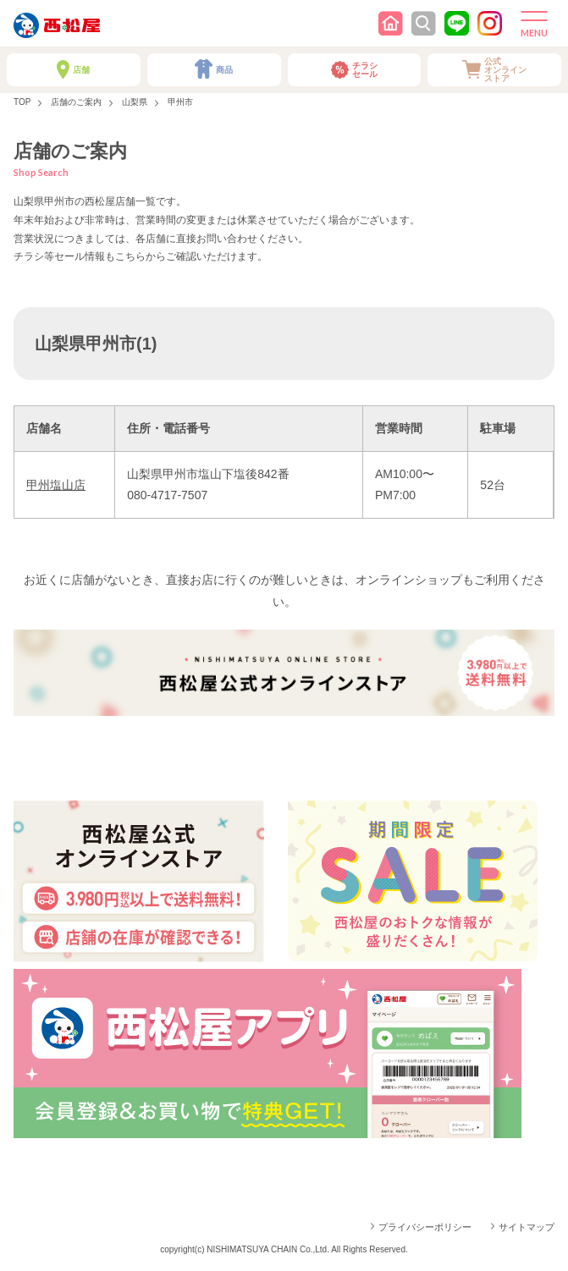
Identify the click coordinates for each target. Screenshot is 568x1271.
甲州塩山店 (55, 485)
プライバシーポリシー (424, 1227)
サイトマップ (526, 1227)
